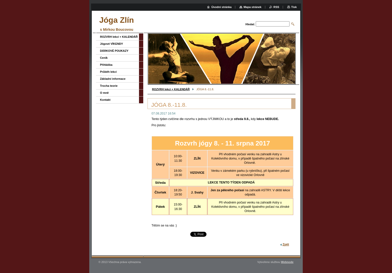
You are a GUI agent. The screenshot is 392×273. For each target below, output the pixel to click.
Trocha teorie (109, 85)
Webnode (287, 262)
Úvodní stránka (221, 7)
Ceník (104, 57)
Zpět (285, 244)
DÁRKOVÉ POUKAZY (114, 50)
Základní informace (113, 78)
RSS (276, 7)
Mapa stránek (253, 7)
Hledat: (250, 24)
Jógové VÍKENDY (111, 43)
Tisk (294, 7)
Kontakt (105, 99)
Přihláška (106, 64)
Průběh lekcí (108, 71)
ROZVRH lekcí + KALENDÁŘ (171, 89)
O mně (104, 92)
